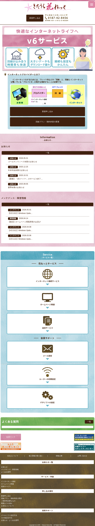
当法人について (12, 456)
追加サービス (6, 486)
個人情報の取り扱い (36, 456)
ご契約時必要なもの (8, 501)
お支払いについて (7, 506)
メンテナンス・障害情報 (10, 469)
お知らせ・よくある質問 (10, 520)
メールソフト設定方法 (9, 515)
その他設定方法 (6, 518)
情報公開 (59, 456)
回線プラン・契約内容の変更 (47, 122)
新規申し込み (34, 18)
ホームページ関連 (7, 484)
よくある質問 (6, 472)
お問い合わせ (82, 456)
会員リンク (10, 437)
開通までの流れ (6, 503)
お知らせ (4, 467)
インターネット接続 (8, 481)
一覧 (47, 153)
